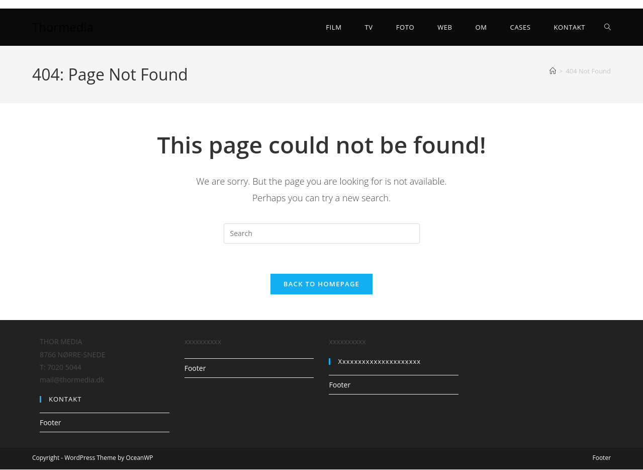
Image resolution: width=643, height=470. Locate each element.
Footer (50, 423)
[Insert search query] (322, 233)
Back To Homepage (321, 284)
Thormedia (63, 27)
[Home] (552, 70)
